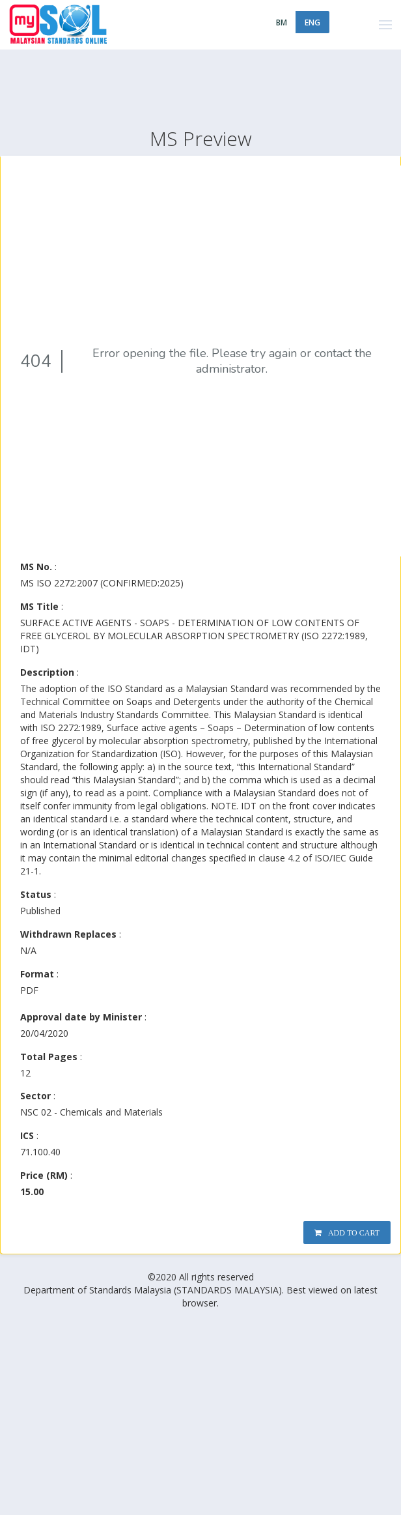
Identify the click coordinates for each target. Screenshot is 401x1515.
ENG (312, 22)
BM (281, 22)
